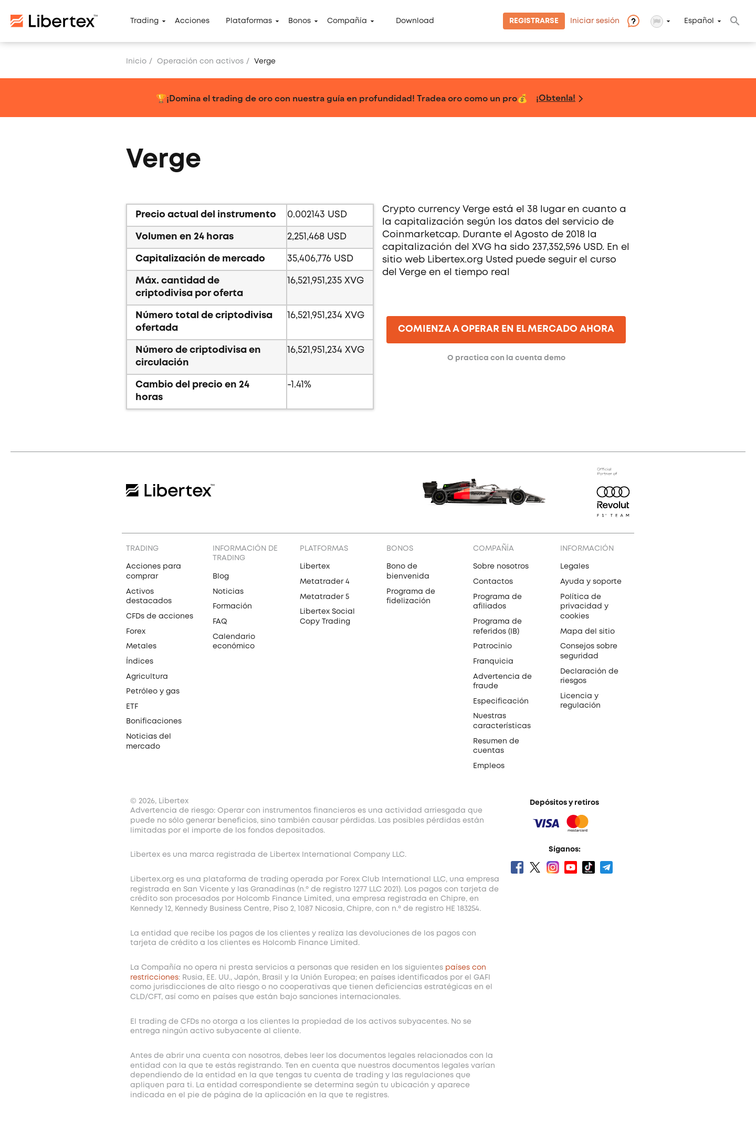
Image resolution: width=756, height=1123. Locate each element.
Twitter (535, 867)
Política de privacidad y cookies (584, 607)
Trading (144, 21)
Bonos (299, 21)
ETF (132, 707)
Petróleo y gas (153, 691)
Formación (232, 606)
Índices (139, 661)
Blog (221, 576)
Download (415, 21)
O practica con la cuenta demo (506, 358)
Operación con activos (200, 61)
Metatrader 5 (324, 597)
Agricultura (147, 677)
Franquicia (493, 661)
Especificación (501, 701)
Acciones (192, 21)
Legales (574, 566)
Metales (141, 646)
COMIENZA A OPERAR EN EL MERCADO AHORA (506, 329)
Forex (135, 631)
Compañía (347, 21)
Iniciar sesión (595, 21)
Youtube (570, 867)
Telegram (606, 867)
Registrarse (534, 21)
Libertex (315, 566)
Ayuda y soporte (591, 582)
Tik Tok (588, 867)
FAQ (220, 621)
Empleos (489, 766)
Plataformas (249, 21)
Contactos (493, 582)
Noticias (228, 592)
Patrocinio (492, 646)
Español (699, 21)
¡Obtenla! (555, 97)
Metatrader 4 (325, 582)
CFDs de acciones (159, 616)
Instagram (553, 867)
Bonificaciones (154, 721)
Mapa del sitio (587, 631)
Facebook (517, 867)
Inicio (136, 61)
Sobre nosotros (501, 566)
